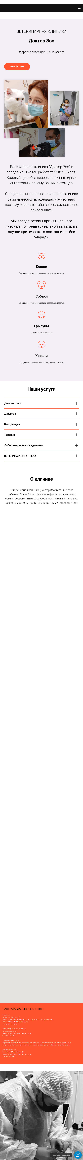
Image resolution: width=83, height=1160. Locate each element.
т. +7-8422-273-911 (8, 1056)
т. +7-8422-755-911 (8, 1036)
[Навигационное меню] (79, 8)
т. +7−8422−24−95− (9, 1024)
